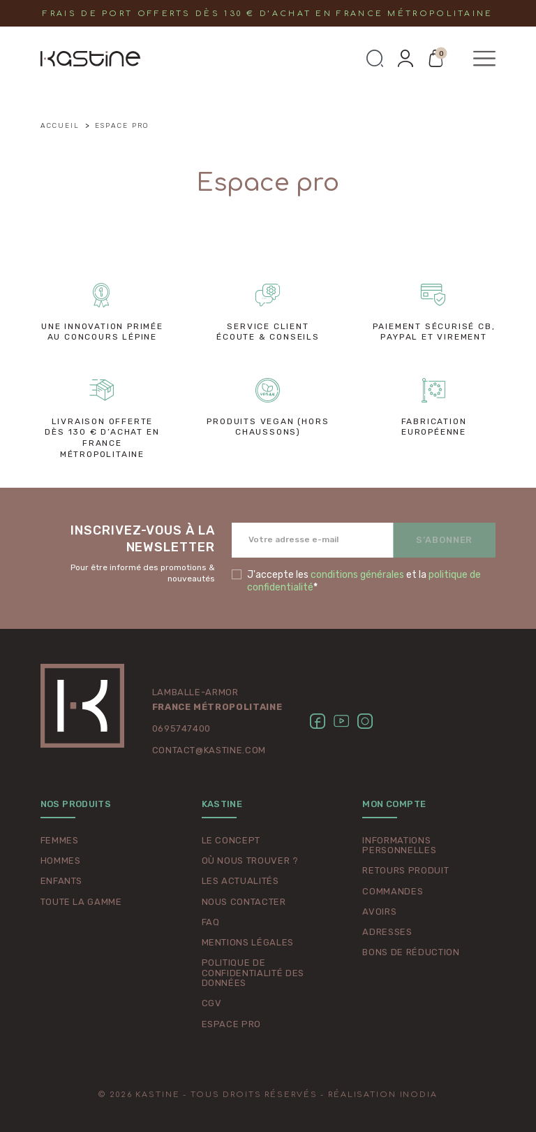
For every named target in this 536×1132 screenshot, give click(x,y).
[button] (374, 58)
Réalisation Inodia (383, 1094)
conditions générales (357, 575)
